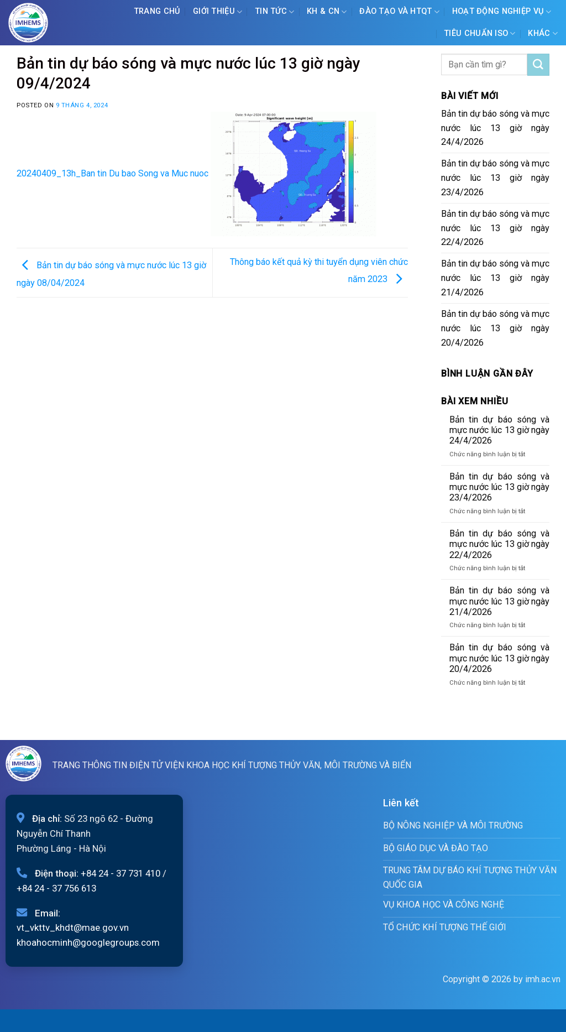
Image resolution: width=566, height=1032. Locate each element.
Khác (543, 33)
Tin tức (275, 12)
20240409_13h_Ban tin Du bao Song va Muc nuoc (112, 173)
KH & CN (327, 12)
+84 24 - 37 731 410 (120, 873)
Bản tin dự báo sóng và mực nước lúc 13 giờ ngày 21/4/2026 (495, 278)
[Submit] (538, 65)
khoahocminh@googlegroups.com (88, 942)
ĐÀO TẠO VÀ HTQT (399, 12)
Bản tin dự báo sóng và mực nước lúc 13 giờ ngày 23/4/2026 (495, 177)
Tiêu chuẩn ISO (480, 33)
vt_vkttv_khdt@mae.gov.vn (73, 927)
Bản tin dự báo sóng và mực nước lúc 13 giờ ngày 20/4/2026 (495, 328)
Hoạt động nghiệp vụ (502, 12)
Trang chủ (157, 11)
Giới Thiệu (217, 12)
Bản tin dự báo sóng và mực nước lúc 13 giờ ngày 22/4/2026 (495, 228)
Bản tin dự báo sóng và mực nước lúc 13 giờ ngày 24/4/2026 (495, 128)
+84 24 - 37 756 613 (56, 888)
